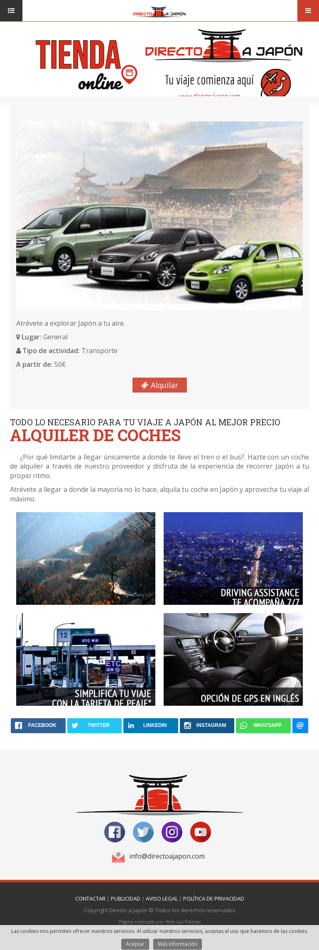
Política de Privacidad (213, 898)
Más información (177, 944)
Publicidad (125, 898)
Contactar (90, 898)
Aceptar (135, 944)
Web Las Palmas (183, 921)
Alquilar (159, 385)
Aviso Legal (162, 898)
